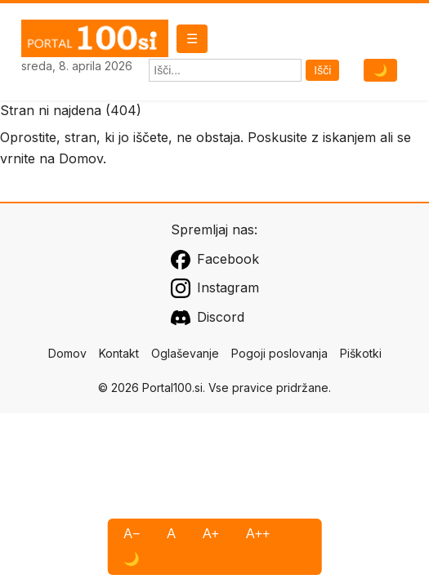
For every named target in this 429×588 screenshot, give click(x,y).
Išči (322, 70)
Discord (207, 317)
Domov (81, 158)
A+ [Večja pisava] (211, 534)
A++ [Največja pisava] (258, 534)
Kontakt (119, 353)
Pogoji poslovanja (279, 353)
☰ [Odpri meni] (192, 39)
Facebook (215, 260)
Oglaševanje (185, 353)
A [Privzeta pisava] (171, 534)
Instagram (215, 288)
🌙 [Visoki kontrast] (131, 559)
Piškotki (361, 353)
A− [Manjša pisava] (131, 534)
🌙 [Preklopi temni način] (380, 70)
